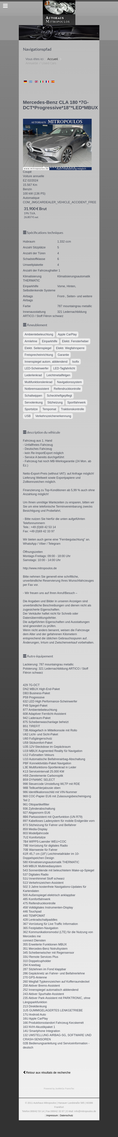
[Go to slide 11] (67, 167)
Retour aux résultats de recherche (46, 1072)
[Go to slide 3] (48, 167)
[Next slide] (89, 144)
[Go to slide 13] (72, 167)
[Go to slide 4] (51, 167)
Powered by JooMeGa (54, 1088)
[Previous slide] (29, 144)
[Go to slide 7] (58, 167)
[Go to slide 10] (65, 167)
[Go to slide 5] (53, 167)
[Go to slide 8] (60, 167)
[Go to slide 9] (62, 167)
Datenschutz (66, 1115)
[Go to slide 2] (46, 167)
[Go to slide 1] (44, 167)
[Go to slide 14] (74, 167)
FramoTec (69, 1088)
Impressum (52, 1115)
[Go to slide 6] (55, 167)
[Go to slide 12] (69, 167)
